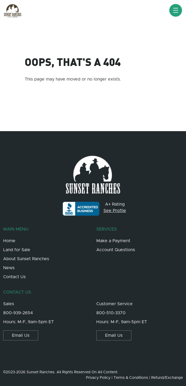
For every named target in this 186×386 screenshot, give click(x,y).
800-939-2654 (18, 313)
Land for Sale (16, 250)
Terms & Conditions (131, 378)
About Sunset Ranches (26, 259)
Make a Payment (113, 241)
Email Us (20, 335)
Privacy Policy (98, 378)
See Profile (114, 210)
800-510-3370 (111, 313)
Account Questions (115, 250)
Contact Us (14, 277)
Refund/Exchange (167, 378)
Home (9, 241)
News (9, 268)
